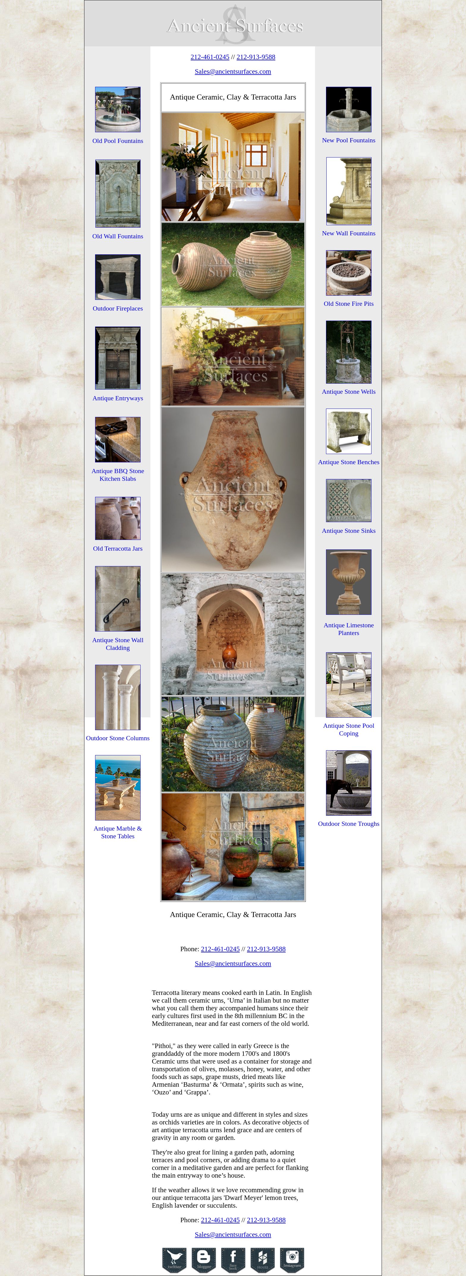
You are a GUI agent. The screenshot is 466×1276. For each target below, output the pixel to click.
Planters (348, 633)
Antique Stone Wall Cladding (118, 643)
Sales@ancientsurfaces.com (233, 71)
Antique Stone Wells (349, 391)
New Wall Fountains (349, 233)
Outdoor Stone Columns (118, 738)
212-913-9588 (256, 57)
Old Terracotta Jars (118, 548)
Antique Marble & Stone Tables (118, 832)
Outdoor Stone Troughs (349, 823)
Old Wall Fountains (117, 236)
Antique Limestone (349, 625)
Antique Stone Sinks (349, 530)
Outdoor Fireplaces (118, 308)
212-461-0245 (210, 57)
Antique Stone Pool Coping (348, 729)
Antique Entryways (117, 398)
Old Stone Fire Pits (349, 303)
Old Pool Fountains (117, 140)
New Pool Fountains (349, 140)
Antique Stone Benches (349, 462)
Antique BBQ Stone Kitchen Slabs (118, 474)
